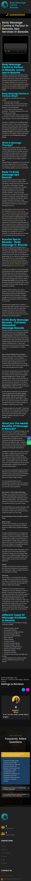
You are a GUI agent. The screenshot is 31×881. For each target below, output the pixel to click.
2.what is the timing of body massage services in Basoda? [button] (14, 788)
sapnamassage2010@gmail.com (12, 879)
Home (3, 846)
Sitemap (4, 863)
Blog (3, 859)
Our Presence (5, 853)
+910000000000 (15, 14)
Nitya (16, 712)
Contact (4, 856)
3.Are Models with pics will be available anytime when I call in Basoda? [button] (14, 795)
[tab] (15, 754)
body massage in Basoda (18, 265)
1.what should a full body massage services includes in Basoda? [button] (13, 754)
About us (4, 849)
